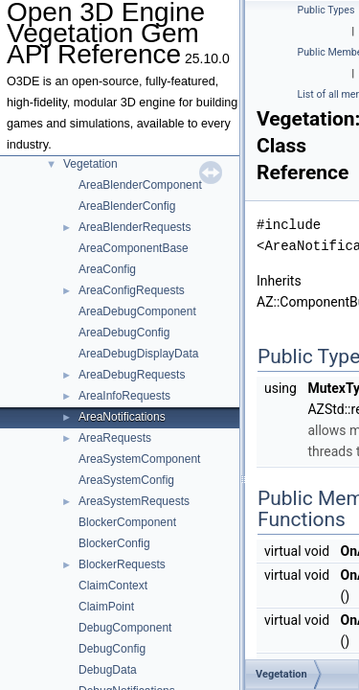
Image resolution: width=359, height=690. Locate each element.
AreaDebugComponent (137, 311)
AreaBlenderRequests (135, 227)
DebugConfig (112, 649)
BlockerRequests (122, 564)
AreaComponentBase (134, 248)
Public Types (326, 10)
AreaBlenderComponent (140, 185)
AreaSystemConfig (126, 480)
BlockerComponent (127, 522)
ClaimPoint (106, 606)
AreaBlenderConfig (127, 206)
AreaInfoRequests (124, 395)
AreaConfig (107, 269)
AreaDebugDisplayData (138, 353)
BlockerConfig (114, 543)
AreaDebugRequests (132, 374)
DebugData (108, 670)
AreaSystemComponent (139, 459)
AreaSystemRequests (134, 501)
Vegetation (90, 164)
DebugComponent (125, 627)
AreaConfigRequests (132, 290)
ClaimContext (113, 585)
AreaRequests (115, 438)
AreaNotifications (122, 417)
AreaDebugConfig (124, 332)
